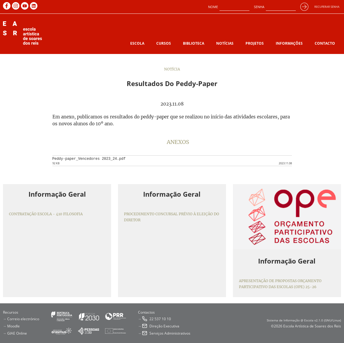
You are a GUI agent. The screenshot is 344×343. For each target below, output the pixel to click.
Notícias (225, 43)
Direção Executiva (164, 326)
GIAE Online (17, 333)
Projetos (255, 43)
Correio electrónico (23, 318)
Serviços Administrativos (169, 333)
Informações (289, 43)
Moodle (13, 326)
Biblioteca (193, 43)
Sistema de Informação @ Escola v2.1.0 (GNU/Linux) (304, 320)
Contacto (325, 43)
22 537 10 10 (160, 318)
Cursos (163, 43)
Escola (137, 43)
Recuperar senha (327, 7)
